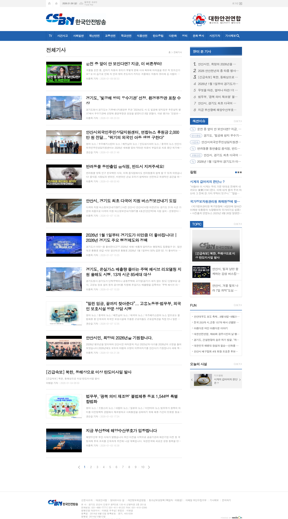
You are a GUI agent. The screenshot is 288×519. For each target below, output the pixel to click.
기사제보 (230, 36)
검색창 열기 (238, 36)
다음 (149, 467)
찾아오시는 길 (117, 500)
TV (50, 36)
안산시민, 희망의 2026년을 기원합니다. (218, 64)
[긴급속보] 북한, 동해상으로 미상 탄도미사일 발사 (218, 77)
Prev (192, 380)
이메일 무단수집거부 (195, 500)
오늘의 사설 (198, 364)
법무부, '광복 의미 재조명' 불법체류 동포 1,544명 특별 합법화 (218, 97)
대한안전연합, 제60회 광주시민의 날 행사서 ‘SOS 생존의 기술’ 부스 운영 (217, 334)
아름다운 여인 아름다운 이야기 (211, 328)
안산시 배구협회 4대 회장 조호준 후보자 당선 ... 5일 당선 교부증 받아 (217, 351)
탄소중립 (158, 36)
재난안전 (94, 36)
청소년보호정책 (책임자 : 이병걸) (165, 500)
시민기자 (214, 36)
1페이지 (236, 172)
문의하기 (226, 500)
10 (142, 467)
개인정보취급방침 (137, 500)
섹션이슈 (198, 121)
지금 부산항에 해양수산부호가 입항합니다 (218, 110)
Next (240, 380)
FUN (193, 305)
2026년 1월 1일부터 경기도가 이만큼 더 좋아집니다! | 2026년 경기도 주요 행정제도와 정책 (218, 84)
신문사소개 (86, 500)
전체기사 (178, 52)
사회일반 (78, 36)
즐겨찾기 (56, 3)
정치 (184, 36)
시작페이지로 (49, 3)
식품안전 (142, 36)
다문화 (172, 36)
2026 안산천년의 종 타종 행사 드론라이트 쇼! (218, 71)
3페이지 (241, 172)
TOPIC (196, 224)
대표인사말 (101, 500)
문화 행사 (198, 36)
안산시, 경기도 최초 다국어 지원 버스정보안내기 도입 (218, 103)
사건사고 (62, 36)
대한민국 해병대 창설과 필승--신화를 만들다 (217, 345)
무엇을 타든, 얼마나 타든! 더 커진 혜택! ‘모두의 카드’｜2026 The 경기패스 (218, 90)
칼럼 (193, 172)
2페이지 (238, 172)
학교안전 (126, 36)
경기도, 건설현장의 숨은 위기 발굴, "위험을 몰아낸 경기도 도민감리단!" (217, 340)
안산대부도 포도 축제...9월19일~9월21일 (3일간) (217, 316)
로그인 (235, 3)
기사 (202, 51)
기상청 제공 (88, 4)
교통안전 (110, 36)
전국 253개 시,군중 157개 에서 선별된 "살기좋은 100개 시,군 (217, 322)
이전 (79, 467)
